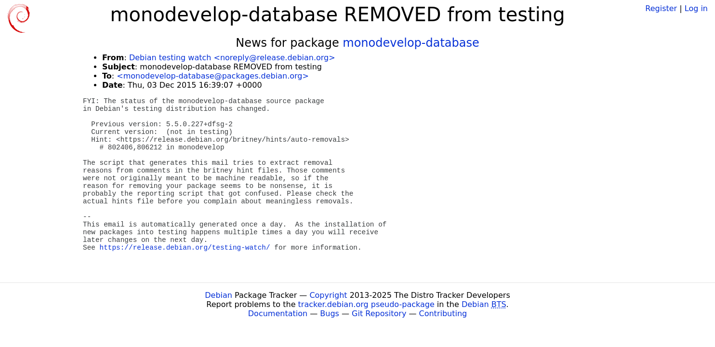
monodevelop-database (411, 43)
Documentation (277, 313)
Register (661, 8)
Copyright (328, 295)
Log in (696, 8)
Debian (218, 295)
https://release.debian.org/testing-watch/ (185, 248)
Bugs (329, 313)
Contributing (443, 313)
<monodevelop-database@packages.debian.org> (213, 75)
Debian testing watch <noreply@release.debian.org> (232, 57)
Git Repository (379, 313)
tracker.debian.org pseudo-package (366, 304)
